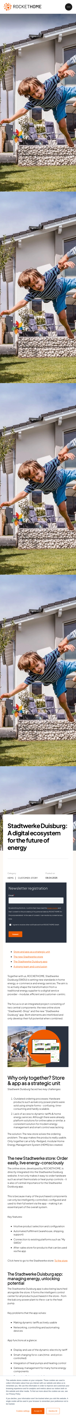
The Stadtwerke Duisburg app (30, 961)
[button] (67, 7)
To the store (61, 1260)
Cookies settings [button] (22, 1411)
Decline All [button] (53, 1411)
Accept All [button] (38, 1411)
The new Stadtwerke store (28, 956)
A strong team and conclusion (30, 966)
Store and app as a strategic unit (32, 951)
